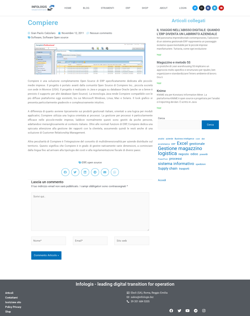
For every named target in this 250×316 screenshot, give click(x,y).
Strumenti (107, 8)
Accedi (162, 180)
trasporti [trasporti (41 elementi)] (184, 168)
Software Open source (55, 37)
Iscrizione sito (13, 302)
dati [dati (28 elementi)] (203, 139)
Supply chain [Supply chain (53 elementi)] (167, 168)
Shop (145, 8)
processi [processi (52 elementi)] (175, 159)
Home (67, 8)
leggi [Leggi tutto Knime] (159, 108)
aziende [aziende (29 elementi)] (169, 139)
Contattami (11, 297)
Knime (161, 91)
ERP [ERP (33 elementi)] (173, 144)
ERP (128, 8)
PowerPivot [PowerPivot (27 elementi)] (163, 159)
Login (182, 8)
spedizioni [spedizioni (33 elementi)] (201, 164)
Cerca (161, 118)
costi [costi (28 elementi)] (198, 139)
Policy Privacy (13, 307)
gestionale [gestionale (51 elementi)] (197, 144)
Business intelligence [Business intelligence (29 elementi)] (184, 139)
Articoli (9, 292)
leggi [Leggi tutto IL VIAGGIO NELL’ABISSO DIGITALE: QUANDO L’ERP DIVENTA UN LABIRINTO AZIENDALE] (159, 54)
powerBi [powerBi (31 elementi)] (204, 154)
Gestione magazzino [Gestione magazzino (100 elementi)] (180, 148)
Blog (86, 8)
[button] (65, 172)
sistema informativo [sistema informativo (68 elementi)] (176, 163)
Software (36, 37)
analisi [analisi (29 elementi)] (161, 139)
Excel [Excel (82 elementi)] (182, 143)
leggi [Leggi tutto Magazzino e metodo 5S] (159, 83)
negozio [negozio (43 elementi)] (183, 154)
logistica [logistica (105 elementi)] (167, 153)
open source (94, 162)
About (164, 8)
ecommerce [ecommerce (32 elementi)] (164, 144)
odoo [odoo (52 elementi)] (194, 154)
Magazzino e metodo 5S (173, 62)
